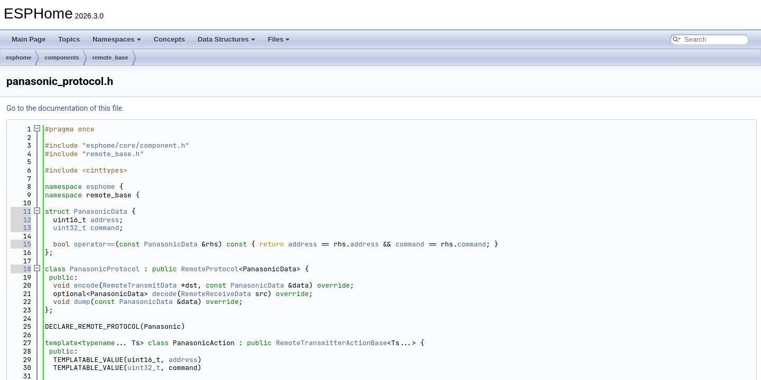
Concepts (169, 39)
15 (21, 244)
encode (86, 285)
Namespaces (116, 39)
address (104, 219)
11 (21, 211)
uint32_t (69, 227)
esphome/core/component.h (135, 145)
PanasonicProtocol (105, 268)
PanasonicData (100, 211)
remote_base (110, 57)
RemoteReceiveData (216, 293)
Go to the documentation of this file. (65, 108)
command (104, 227)
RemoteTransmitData (140, 285)
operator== (94, 244)
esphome (18, 57)
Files (279, 39)
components (61, 57)
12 (21, 219)
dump (82, 301)
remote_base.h (113, 153)
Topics (69, 39)
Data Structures (226, 39)
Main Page (28, 39)
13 (21, 227)
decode (164, 293)
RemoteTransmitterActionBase (331, 342)
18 (21, 268)
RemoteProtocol (209, 268)
